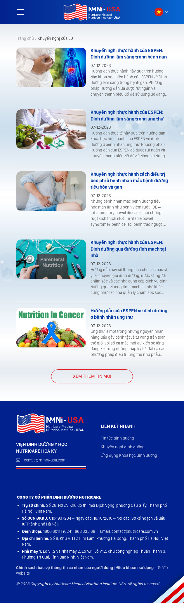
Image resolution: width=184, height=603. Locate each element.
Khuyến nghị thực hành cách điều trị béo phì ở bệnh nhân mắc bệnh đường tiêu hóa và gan (129, 180)
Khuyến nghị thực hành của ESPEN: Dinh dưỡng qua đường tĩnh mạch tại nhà (128, 249)
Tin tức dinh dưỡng (117, 438)
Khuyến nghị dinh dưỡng (123, 447)
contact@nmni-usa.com (40, 460)
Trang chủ (25, 38)
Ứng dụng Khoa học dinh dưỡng (129, 455)
